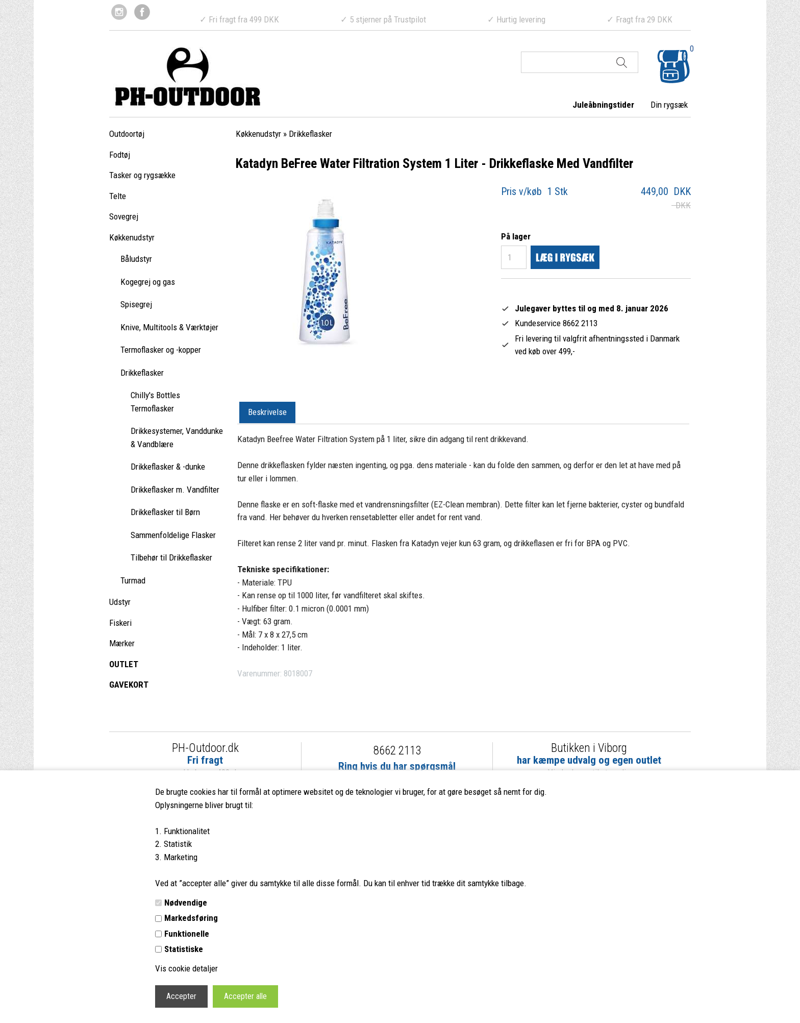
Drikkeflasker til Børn (165, 512)
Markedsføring (191, 918)
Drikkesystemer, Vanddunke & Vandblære (177, 437)
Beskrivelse (267, 412)
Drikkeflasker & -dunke (168, 466)
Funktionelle (186, 934)
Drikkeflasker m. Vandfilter (175, 489)
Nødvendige (185, 902)
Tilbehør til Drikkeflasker (171, 557)
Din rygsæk (669, 105)
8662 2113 (397, 751)
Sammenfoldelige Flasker (173, 535)
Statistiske (183, 949)
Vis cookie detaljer (186, 968)
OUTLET (123, 664)
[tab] (267, 413)
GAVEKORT (128, 684)
